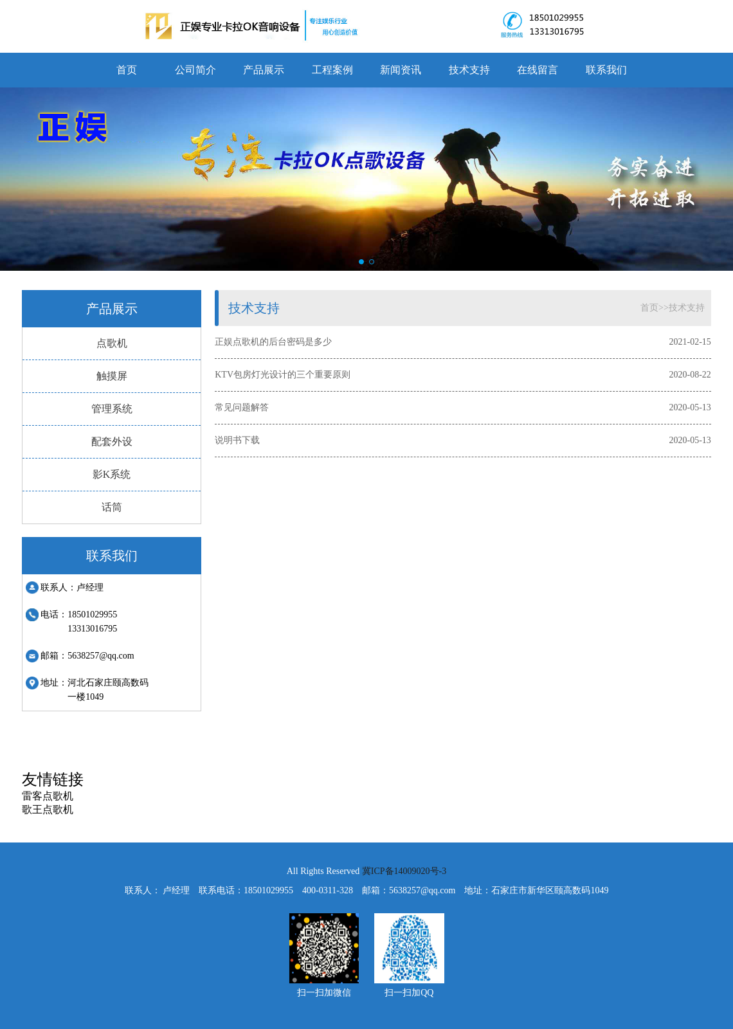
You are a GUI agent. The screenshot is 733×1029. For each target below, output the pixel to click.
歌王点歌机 (47, 809)
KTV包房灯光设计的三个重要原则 (282, 374)
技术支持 (469, 69)
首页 (126, 69)
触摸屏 (111, 375)
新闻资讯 (400, 69)
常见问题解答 (242, 407)
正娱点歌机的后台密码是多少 (273, 342)
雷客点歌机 (47, 795)
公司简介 (195, 69)
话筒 (112, 507)
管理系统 (111, 408)
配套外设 (111, 441)
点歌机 (111, 343)
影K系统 (112, 474)
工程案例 (332, 69)
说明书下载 (237, 440)
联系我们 (606, 69)
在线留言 (537, 69)
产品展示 (263, 69)
